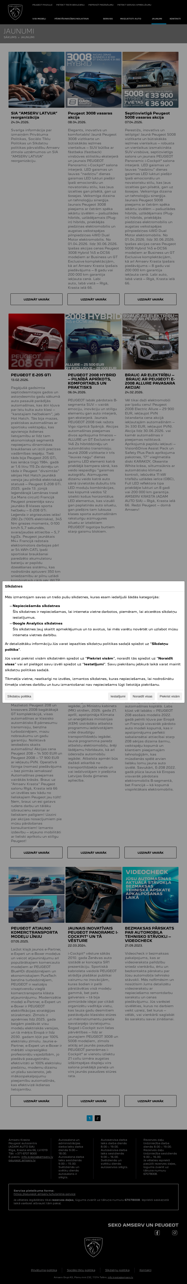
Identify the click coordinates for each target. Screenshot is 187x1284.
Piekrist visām (170, 696)
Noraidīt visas (142, 696)
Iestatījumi (118, 696)
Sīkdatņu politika (19, 696)
